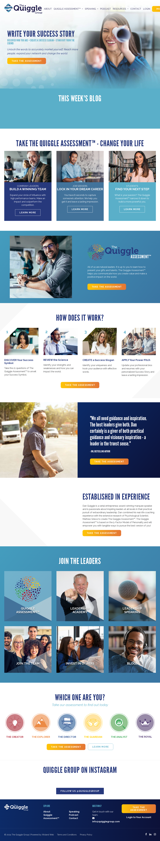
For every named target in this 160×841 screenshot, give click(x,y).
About (48, 9)
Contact (135, 9)
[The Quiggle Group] (23, 9)
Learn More (28, 212)
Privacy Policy (86, 835)
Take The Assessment (27, 61)
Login (146, 9)
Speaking (74, 811)
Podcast (105, 9)
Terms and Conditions (67, 835)
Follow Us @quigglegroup (80, 791)
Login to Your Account (138, 817)
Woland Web (48, 835)
